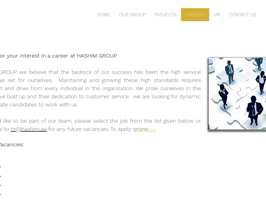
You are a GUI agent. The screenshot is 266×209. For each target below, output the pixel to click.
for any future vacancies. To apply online (98, 129)
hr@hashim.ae (29, 129)
